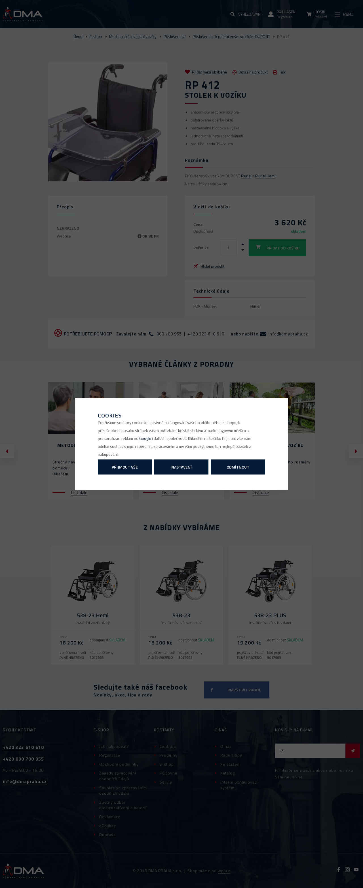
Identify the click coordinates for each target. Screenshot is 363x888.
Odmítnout (238, 467)
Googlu (145, 438)
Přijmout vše (125, 467)
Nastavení (181, 467)
